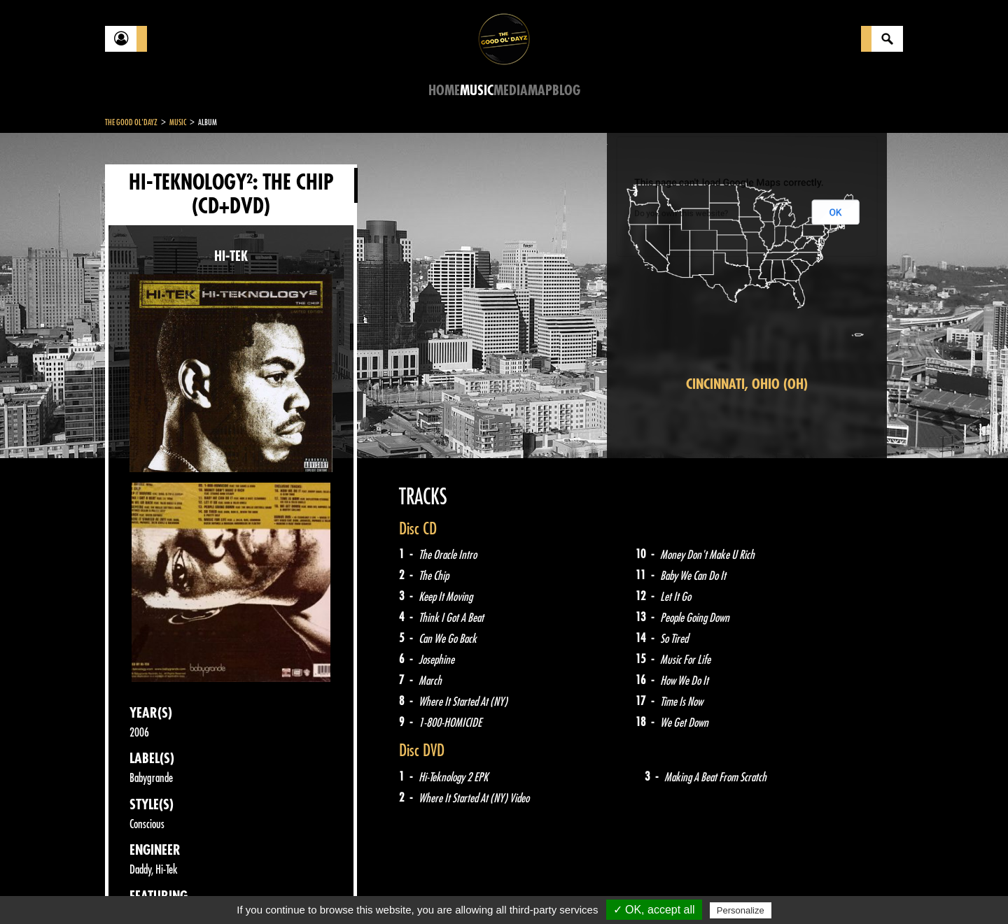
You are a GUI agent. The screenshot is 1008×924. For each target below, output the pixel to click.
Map (540, 90)
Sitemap (336, 889)
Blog (566, 90)
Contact (139, 888)
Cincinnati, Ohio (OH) (747, 384)
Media (510, 90)
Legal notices (215, 889)
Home (444, 90)
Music (476, 90)
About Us (280, 889)
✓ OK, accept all (654, 910)
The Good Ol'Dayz (131, 122)
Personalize (740, 910)
